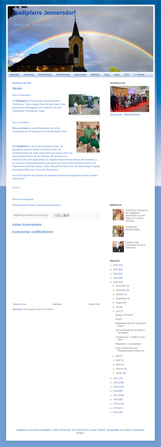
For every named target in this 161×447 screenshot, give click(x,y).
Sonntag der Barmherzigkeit (132, 228)
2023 (116, 278)
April (118, 360)
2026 (116, 265)
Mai (118, 356)
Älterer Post (94, 304)
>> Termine (139, 74)
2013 (116, 412)
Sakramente (80, 74)
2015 (116, 403)
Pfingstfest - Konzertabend (128, 344)
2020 (116, 382)
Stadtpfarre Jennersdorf (44, 13)
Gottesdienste (63, 74)
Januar (119, 373)
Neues (118, 319)
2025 (116, 269)
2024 (116, 273)
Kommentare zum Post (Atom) (38, 309)
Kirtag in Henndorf (124, 315)
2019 (116, 386)
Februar (120, 368)
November (121, 290)
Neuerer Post (19, 304)
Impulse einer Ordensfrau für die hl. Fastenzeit (135, 245)
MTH (126, 74)
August (119, 302)
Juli (118, 307)
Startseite (14, 74)
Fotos (106, 74)
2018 (116, 391)
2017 (116, 395)
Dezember (121, 286)
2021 (116, 378)
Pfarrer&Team (45, 74)
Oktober (120, 294)
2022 (116, 282)
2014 (116, 408)
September (121, 298)
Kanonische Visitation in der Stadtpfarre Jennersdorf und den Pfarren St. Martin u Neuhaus (136, 215)
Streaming (29, 74)
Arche (117, 74)
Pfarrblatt (95, 74)
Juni (118, 311)
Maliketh (128, 430)
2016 (116, 399)
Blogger (80, 433)
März (118, 364)
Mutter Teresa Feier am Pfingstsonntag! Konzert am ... (131, 349)
